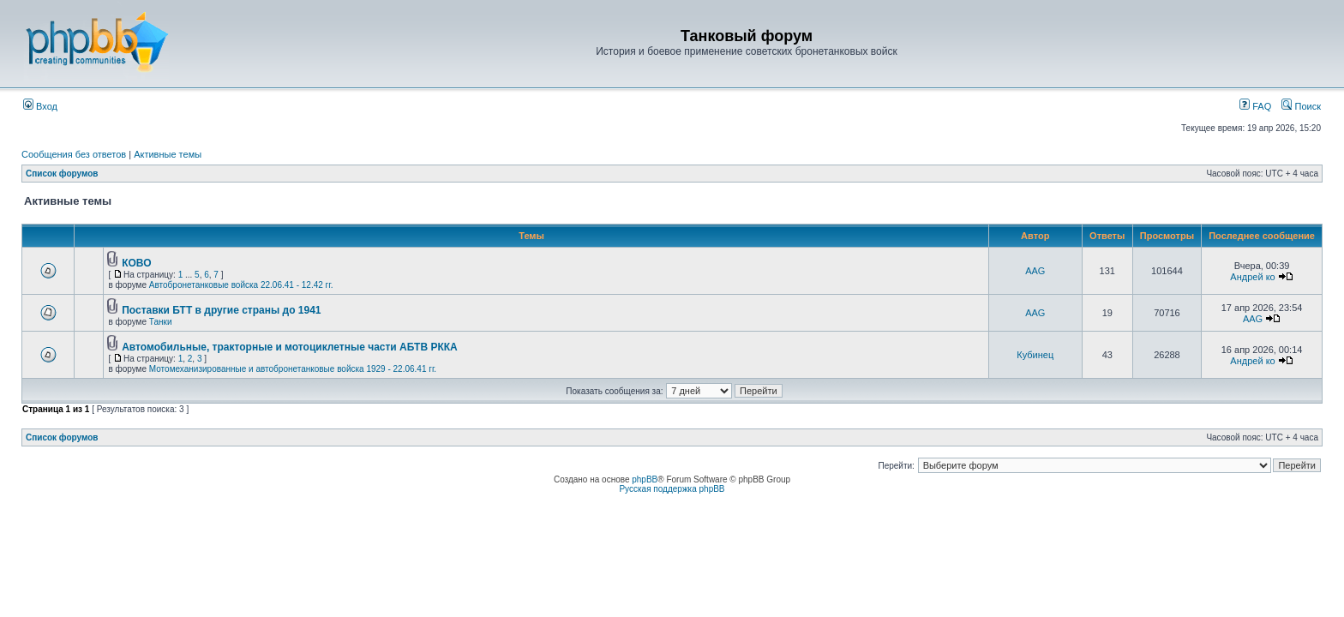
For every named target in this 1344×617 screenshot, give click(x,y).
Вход (40, 106)
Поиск (1301, 106)
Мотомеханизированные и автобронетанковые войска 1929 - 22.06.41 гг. (292, 369)
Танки (160, 321)
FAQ (1255, 106)
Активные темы (167, 154)
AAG (1035, 271)
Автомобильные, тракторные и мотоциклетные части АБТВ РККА (290, 347)
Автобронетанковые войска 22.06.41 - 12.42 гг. (241, 285)
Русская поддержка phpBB (671, 489)
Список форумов (62, 173)
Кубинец (1035, 355)
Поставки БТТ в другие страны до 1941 (221, 310)
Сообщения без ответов (73, 154)
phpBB (644, 479)
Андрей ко (1252, 277)
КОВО (136, 263)
